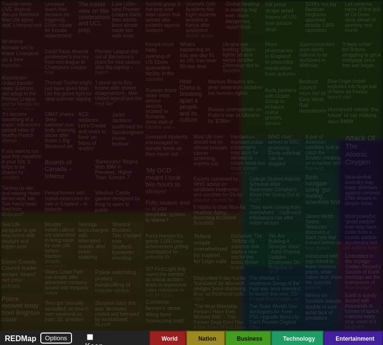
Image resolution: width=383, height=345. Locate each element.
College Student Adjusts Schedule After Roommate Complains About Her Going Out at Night (274, 189)
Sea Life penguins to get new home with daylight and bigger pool (18, 235)
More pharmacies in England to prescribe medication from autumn (280, 59)
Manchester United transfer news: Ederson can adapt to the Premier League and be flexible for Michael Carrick (20, 93)
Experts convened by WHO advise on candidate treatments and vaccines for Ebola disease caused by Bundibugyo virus (217, 192)
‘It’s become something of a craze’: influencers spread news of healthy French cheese (20, 127)
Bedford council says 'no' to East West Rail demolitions (312, 96)
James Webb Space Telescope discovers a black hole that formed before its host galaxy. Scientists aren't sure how (323, 237)
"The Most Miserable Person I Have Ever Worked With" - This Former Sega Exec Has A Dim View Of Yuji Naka (219, 317)
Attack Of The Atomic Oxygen (360, 150)
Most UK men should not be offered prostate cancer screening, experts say (210, 150)
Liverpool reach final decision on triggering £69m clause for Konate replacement (58, 19)
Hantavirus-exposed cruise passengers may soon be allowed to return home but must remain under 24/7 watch (248, 158)
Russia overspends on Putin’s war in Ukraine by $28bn (234, 115)
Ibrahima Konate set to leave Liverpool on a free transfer (19, 53)
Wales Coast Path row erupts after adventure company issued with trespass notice (66, 282)
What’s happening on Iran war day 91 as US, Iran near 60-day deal (198, 55)
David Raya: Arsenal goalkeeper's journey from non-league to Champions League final (67, 62)
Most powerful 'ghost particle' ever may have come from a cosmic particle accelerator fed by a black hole (361, 232)
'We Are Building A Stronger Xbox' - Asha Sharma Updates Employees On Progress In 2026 (284, 254)
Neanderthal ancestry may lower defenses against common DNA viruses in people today (362, 190)
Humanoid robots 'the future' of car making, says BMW (353, 115)
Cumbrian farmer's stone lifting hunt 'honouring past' (165, 311)
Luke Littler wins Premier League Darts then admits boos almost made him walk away (126, 19)
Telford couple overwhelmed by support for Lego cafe (210, 248)
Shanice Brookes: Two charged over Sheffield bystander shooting (126, 241)
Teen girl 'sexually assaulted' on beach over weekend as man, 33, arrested (66, 311)
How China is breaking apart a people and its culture (191, 100)
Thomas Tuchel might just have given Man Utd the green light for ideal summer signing (68, 91)
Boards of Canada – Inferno (58, 169)
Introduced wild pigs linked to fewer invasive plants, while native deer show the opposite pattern (323, 271)
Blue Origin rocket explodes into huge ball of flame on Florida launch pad (351, 89)
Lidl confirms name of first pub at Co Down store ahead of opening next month (363, 17)
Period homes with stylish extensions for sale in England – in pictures (67, 201)
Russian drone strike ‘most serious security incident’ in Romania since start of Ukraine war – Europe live (160, 111)
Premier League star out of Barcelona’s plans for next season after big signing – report (118, 62)
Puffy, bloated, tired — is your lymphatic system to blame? (167, 211)
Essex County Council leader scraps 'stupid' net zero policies (19, 274)
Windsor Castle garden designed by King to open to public (117, 201)
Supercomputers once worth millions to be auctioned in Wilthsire (317, 55)
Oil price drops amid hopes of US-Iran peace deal (282, 17)
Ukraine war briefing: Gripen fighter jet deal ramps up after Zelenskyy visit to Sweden (241, 57)
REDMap (20, 338)
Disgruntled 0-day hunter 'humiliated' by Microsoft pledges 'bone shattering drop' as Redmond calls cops (219, 289)
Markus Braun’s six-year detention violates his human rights (235, 87)
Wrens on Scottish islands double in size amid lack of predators (323, 306)
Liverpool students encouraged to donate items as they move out (166, 145)
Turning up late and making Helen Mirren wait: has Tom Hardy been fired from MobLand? (20, 201)
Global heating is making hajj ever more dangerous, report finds (242, 15)
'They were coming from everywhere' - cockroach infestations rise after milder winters (275, 215)
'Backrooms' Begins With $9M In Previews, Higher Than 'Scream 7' (116, 170)
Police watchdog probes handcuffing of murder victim (115, 281)
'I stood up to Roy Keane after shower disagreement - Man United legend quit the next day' (118, 93)
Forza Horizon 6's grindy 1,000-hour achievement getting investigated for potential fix (167, 246)
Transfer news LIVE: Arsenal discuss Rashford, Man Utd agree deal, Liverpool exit (21, 14)
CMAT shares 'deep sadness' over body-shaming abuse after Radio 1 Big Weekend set (60, 130)
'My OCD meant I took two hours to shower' (162, 181)
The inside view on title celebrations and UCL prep (94, 17)
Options (56, 338)
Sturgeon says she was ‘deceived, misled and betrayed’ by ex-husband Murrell (117, 313)
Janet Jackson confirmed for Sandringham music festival (128, 129)
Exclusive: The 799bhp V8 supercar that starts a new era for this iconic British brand (247, 251)
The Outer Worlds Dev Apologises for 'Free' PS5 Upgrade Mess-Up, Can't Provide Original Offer (275, 317)
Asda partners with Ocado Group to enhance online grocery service (280, 107)
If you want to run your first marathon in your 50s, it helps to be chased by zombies (21, 164)
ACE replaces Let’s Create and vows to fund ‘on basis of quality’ (92, 131)
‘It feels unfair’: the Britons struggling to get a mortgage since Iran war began (361, 55)
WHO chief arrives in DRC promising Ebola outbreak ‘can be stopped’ (284, 150)
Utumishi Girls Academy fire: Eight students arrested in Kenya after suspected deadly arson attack (201, 22)
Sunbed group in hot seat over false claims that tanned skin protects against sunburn (163, 17)
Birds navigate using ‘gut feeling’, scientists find (322, 190)
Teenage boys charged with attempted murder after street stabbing (93, 241)
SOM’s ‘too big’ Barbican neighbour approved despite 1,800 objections (321, 17)
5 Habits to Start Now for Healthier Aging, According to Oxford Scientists (219, 215)
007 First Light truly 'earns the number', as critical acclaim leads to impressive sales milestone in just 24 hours (166, 282)
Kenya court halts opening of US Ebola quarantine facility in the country (159, 61)
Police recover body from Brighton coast (20, 309)
